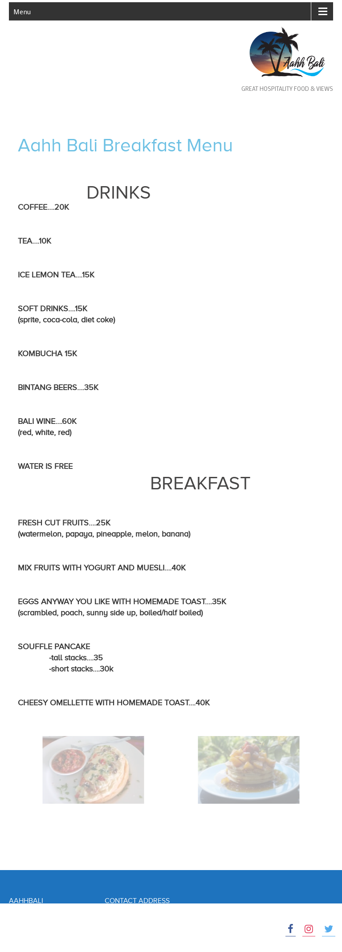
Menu (22, 11)
